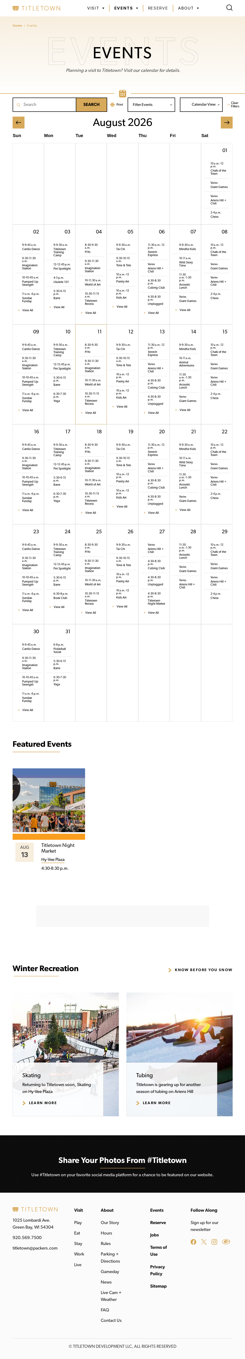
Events (32, 25)
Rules (106, 1243)
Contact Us (111, 1320)
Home (17, 25)
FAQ (105, 1310)
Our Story (110, 1223)
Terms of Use (158, 1251)
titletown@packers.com (35, 1248)
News (106, 1282)
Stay (78, 1243)
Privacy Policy (157, 1270)
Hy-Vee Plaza (53, 860)
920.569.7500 (27, 1237)
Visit (78, 1210)
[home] (36, 8)
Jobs (154, 1235)
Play (78, 1223)
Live (78, 1265)
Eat (77, 1233)
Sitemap (158, 1286)
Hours (106, 1233)
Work (79, 1254)
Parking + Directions (110, 1257)
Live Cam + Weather (111, 1296)
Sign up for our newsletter (204, 1226)
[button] (95, 8)
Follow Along (204, 1210)
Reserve (158, 8)
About (107, 1210)
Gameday (110, 1272)
